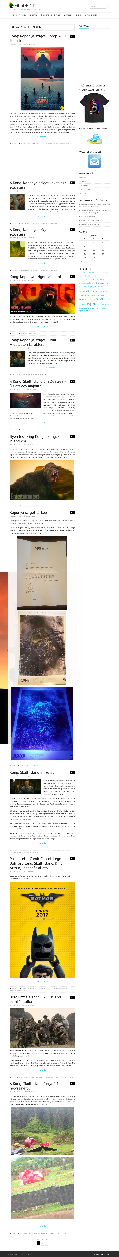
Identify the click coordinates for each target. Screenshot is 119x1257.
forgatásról (24, 1233)
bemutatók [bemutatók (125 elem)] (82, 276)
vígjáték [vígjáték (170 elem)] (103, 308)
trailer (22, 15)
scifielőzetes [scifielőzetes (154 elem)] (82, 304)
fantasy (34, 144)
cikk (78, 15)
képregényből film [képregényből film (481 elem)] (92, 286)
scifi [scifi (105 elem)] (105, 299)
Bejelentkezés (83, 181)
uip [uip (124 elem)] (100, 308)
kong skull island (19, 146)
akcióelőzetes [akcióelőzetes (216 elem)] (89, 273)
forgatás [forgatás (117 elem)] (100, 279)
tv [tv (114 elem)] (93, 308)
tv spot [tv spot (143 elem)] (96, 308)
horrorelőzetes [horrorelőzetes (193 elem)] (84, 283)
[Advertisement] (42, 165)
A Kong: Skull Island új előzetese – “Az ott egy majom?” (38, 383)
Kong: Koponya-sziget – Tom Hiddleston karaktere (33, 342)
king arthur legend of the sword (32, 988)
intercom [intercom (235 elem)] (99, 283)
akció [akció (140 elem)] (82, 273)
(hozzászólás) (84, 189)
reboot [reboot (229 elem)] (87, 299)
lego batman (23, 990)
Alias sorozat (91, 217)
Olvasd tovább (42, 137)
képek (16, 506)
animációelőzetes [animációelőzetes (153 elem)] (104, 273)
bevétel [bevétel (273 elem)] (88, 276)
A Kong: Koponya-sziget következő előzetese (38, 185)
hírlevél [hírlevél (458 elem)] (92, 282)
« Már (81, 262)
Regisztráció (82, 178)
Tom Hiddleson (34, 852)
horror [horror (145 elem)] (104, 279)
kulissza (68, 15)
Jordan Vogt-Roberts (62, 144)
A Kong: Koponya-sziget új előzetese (31, 232)
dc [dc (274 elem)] (92, 276)
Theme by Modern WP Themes (102, 1254)
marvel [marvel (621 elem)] (102, 291)
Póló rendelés (91, 15)
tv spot (35, 333)
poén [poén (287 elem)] (103, 295)
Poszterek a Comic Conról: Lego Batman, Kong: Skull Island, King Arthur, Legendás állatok (36, 863)
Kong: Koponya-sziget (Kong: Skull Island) (38, 38)
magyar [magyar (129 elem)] (96, 291)
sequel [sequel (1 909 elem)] (91, 304)
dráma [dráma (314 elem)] (95, 276)
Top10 (56, 15)
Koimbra (32, 44)
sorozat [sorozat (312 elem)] (98, 304)
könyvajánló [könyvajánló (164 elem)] (105, 287)
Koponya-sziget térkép (28, 512)
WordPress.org (83, 193)
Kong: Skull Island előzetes (32, 772)
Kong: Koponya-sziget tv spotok (36, 276)
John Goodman (50, 144)
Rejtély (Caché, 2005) (94, 224)
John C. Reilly (41, 144)
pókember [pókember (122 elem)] (82, 299)
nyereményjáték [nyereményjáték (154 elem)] (96, 295)
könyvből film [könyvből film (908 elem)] (86, 291)
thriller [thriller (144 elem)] (81, 308)
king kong (32, 223)
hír (12, 15)
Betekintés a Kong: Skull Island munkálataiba (35, 999)
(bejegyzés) (83, 185)
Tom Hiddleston (42, 146)
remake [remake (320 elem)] (93, 299)
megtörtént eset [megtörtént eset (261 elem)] (85, 295)
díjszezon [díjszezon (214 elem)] (94, 279)
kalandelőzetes (58, 850)
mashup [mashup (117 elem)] (108, 291)
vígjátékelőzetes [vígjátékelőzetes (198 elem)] (84, 311)
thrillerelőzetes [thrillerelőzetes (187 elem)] (88, 308)
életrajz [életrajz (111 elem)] (96, 311)
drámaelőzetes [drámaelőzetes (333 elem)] (85, 279)
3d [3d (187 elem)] (80, 273)
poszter (14, 988)
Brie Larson (27, 144)
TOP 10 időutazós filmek (94, 220)
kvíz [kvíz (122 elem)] (82, 287)
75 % (22, 144)
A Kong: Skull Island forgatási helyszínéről (34, 1086)
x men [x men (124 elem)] (92, 311)
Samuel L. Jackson (31, 146)
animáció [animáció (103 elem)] (96, 273)
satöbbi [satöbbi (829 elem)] (100, 298)
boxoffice (45, 15)
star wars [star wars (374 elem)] (105, 304)
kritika (33, 15)
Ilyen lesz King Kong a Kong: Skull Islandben (38, 438)
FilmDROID (22, 5)
